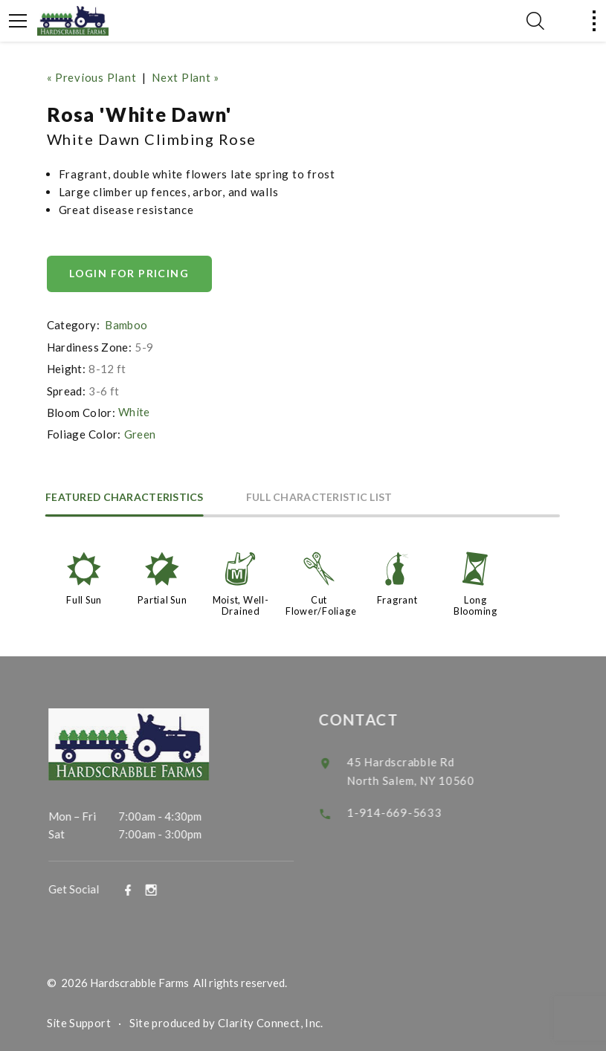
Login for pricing (130, 273)
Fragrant (397, 598)
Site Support (79, 1019)
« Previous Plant (92, 77)
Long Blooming (475, 603)
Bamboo (126, 325)
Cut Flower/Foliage (321, 603)
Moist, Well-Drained (241, 603)
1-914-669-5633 (406, 808)
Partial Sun (162, 598)
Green (140, 433)
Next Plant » (185, 77)
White (134, 411)
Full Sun (84, 598)
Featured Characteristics (126, 496)
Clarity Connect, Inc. (270, 1019)
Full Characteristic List (323, 496)
